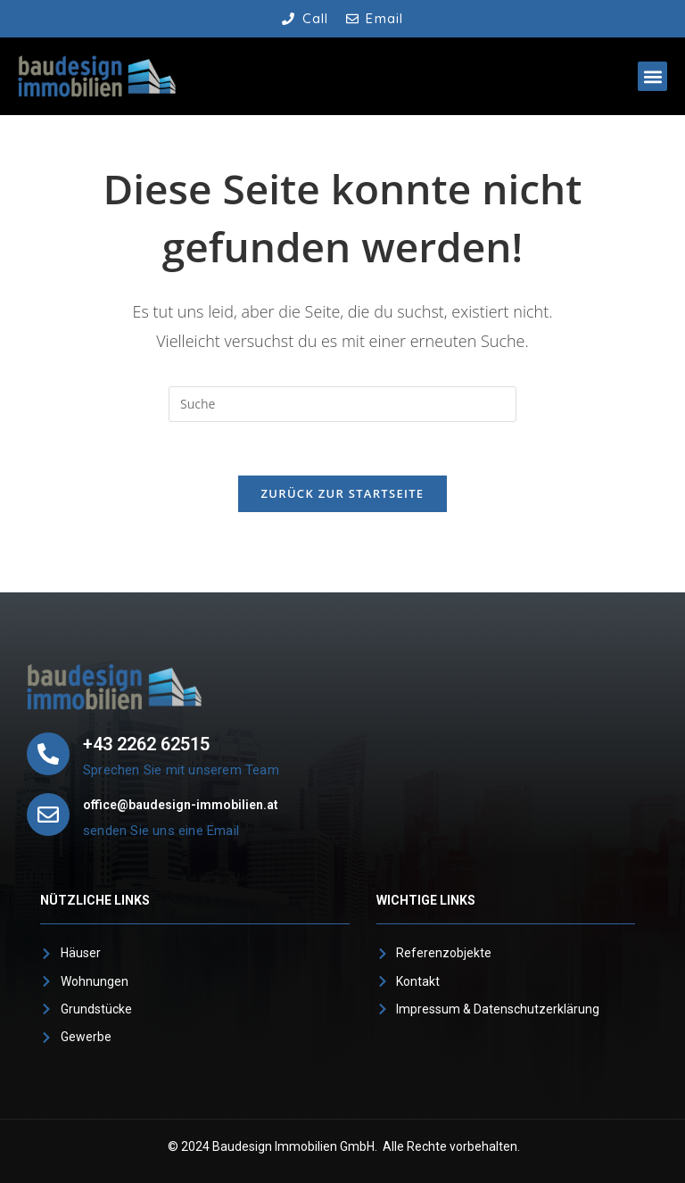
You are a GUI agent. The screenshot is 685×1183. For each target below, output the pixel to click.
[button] (652, 76)
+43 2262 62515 (146, 744)
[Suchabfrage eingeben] (342, 404)
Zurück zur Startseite (343, 493)
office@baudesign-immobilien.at (180, 805)
